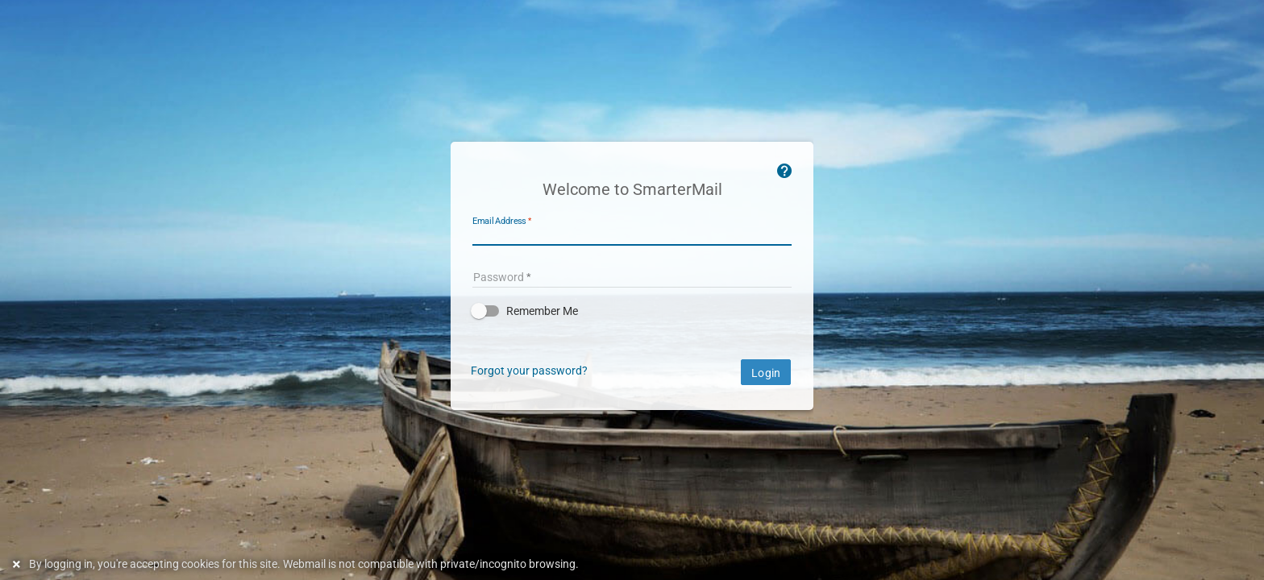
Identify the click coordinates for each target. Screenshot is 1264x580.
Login (765, 373)
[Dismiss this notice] (18, 564)
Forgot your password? (529, 370)
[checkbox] (632, 311)
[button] (632, 311)
